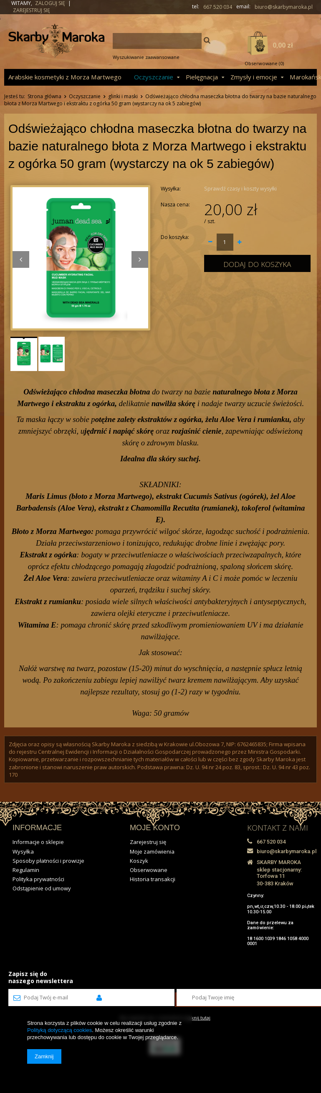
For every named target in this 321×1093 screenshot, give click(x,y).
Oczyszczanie (153, 77)
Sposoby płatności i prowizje (48, 860)
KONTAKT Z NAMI (277, 828)
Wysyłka (23, 851)
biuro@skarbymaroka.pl (284, 7)
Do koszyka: (175, 237)
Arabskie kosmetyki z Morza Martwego (64, 77)
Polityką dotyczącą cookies (59, 1030)
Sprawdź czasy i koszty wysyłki (240, 188)
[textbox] (157, 41)
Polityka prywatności (38, 879)
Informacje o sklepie (38, 842)
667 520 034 (217, 7)
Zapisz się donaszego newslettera (40, 977)
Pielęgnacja (202, 77)
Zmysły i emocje (253, 77)
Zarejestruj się (31, 10)
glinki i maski (123, 96)
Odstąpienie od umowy (42, 888)
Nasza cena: (175, 204)
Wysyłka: (171, 188)
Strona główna (44, 96)
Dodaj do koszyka (257, 264)
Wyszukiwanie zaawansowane (146, 57)
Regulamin (26, 870)
